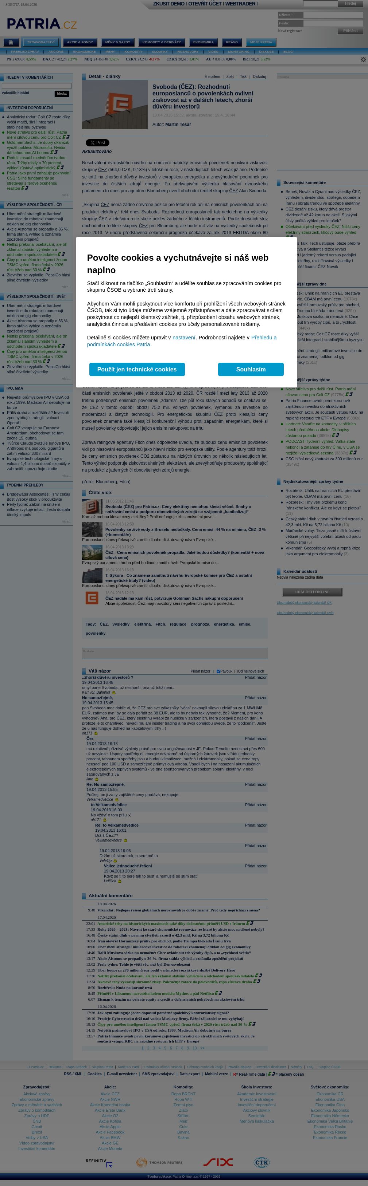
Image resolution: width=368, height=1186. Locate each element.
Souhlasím (251, 369)
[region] (186, 312)
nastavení (184, 337)
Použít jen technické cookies (137, 369)
